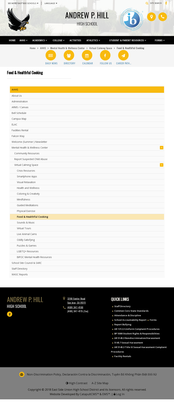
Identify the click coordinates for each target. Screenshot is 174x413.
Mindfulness (23, 199)
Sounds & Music (26, 222)
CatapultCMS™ (89, 394)
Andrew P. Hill (87, 18)
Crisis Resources (26, 170)
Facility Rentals (122, 356)
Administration (20, 101)
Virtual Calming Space (100, 48)
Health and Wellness (28, 188)
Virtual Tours (24, 228)
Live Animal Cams (27, 234)
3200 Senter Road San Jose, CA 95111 (76, 300)
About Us (17, 95)
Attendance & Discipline (127, 315)
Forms (158, 40)
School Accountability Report (130, 319)
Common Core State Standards (131, 310)
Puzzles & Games (26, 245)
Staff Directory (19, 268)
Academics (38, 40)
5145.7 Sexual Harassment (128, 342)
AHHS (22, 40)
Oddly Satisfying (26, 239)
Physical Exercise (26, 211)
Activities (75, 40)
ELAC (14, 124)
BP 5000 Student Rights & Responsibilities (137, 333)
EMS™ (106, 394)
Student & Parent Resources (126, 40)
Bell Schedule (19, 113)
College (57, 40)
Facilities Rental (20, 130)
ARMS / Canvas (20, 107)
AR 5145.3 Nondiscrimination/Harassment (137, 338)
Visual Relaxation (26, 182)
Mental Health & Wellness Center (67, 48)
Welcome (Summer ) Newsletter (29, 141)
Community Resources (26, 153)
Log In (120, 394)
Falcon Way (18, 136)
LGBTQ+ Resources (28, 251)
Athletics (92, 40)
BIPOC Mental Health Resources (34, 257)
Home (12, 40)
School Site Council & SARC (27, 263)
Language (51, 3)
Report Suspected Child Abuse (30, 159)
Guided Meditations (27, 205)
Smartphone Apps (27, 176)
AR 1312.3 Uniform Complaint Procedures (137, 329)
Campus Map (19, 118)
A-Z (100, 383)
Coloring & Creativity (28, 193)
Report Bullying (122, 324)
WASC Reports (20, 274)
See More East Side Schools (23, 3)
